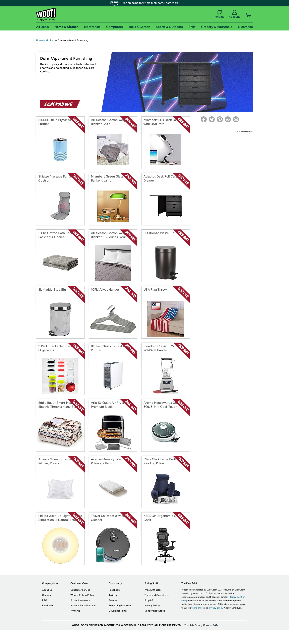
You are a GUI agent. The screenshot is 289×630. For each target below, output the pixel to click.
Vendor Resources (154, 610)
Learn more (171, 3)
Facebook (114, 589)
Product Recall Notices (83, 605)
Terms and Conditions (156, 595)
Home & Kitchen (45, 40)
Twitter (113, 595)
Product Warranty (80, 600)
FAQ (44, 600)
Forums (219, 14)
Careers (46, 595)
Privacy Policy (152, 605)
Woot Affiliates (153, 589)
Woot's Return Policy (82, 595)
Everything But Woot (120, 605)
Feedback (47, 605)
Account (234, 14)
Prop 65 (148, 600)
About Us (47, 589)
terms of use (197, 608)
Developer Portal (118, 610)
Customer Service (80, 589)
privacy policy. (216, 608)
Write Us (75, 610)
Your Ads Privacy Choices (198, 625)
